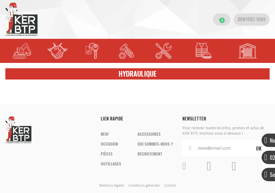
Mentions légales (111, 185)
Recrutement (150, 154)
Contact (170, 185)
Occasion (109, 144)
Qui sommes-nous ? (155, 144)
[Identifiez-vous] (252, 19)
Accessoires (149, 134)
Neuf (105, 134)
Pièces (107, 154)
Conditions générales (144, 185)
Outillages (111, 164)
